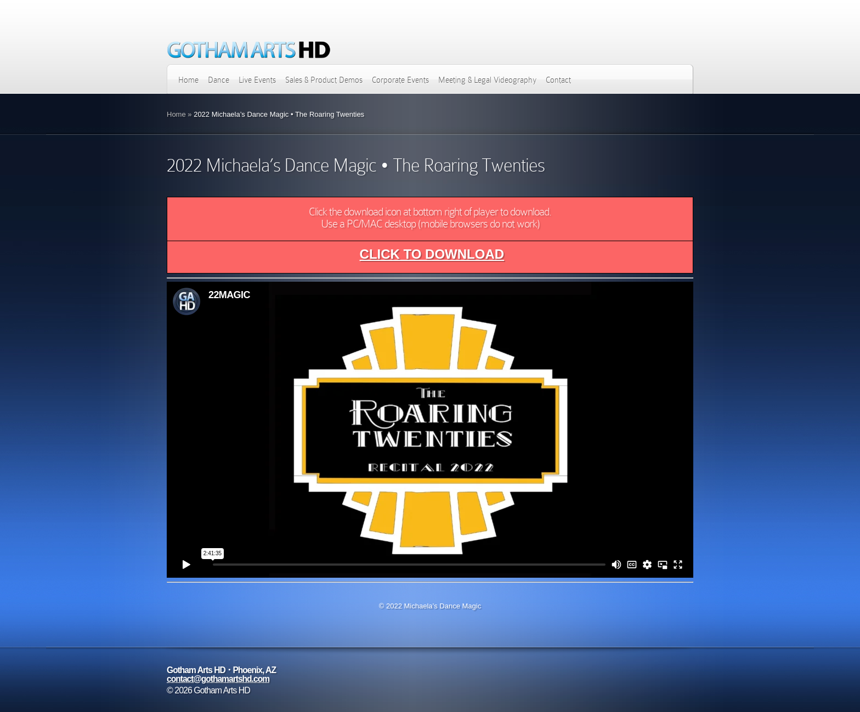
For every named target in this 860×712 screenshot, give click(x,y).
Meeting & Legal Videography (487, 80)
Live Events (257, 80)
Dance (218, 80)
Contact (558, 80)
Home (188, 80)
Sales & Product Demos (324, 80)
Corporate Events (400, 80)
